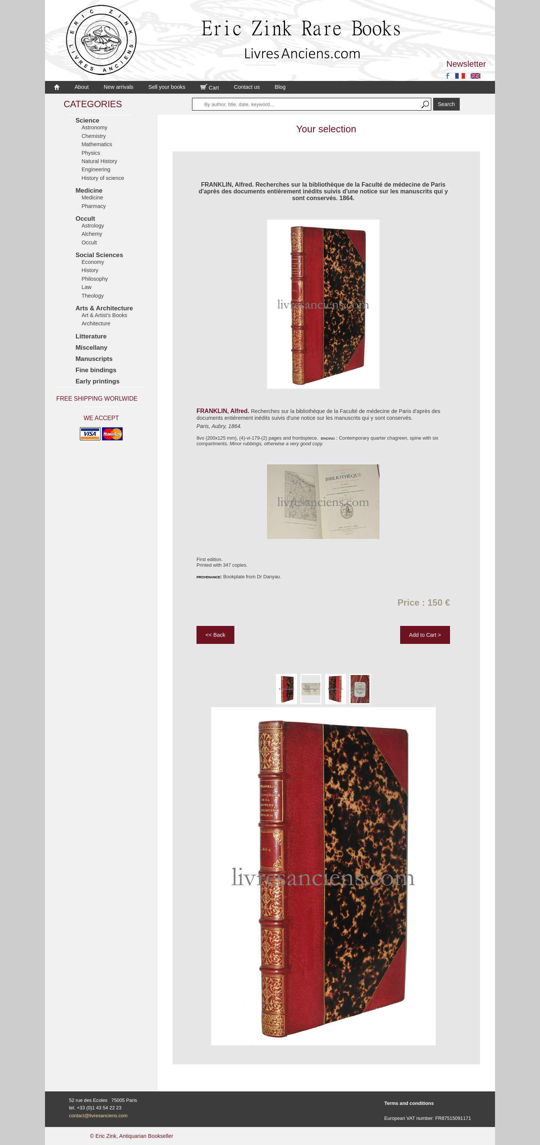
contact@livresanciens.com (98, 1115)
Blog (280, 87)
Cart (209, 88)
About (82, 87)
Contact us (247, 87)
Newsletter (466, 64)
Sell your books (166, 87)
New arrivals (119, 87)
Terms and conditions (409, 1103)
